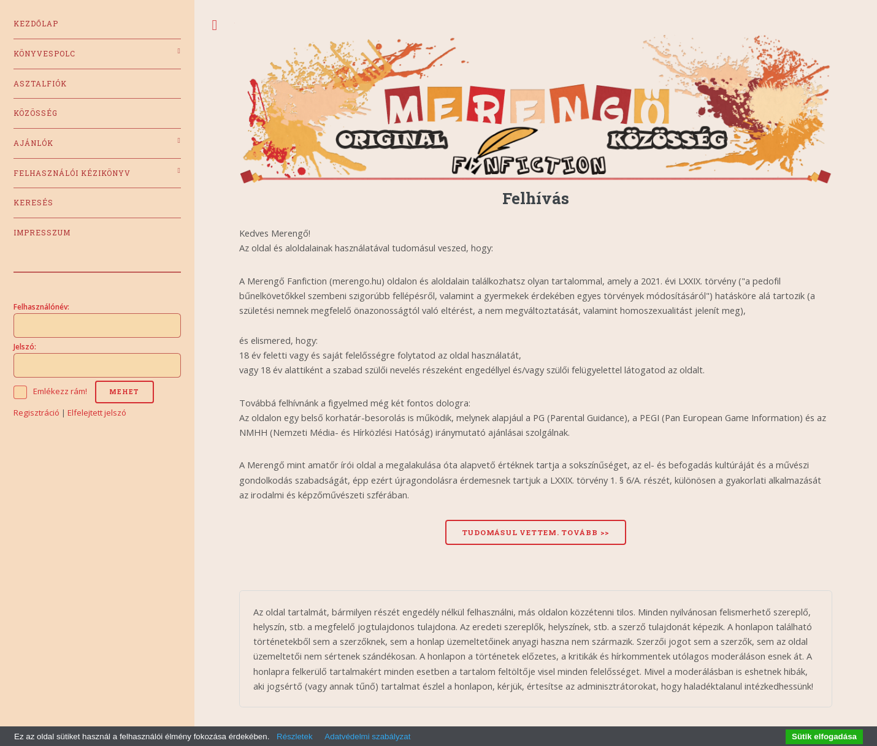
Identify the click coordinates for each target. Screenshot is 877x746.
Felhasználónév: (41, 306)
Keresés (33, 202)
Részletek (295, 736)
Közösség (35, 113)
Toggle (214, 25)
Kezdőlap (35, 23)
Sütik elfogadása (824, 736)
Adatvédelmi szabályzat (367, 736)
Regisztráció (36, 412)
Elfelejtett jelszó (96, 412)
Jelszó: (24, 346)
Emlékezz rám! (60, 391)
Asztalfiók (40, 83)
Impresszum (42, 232)
